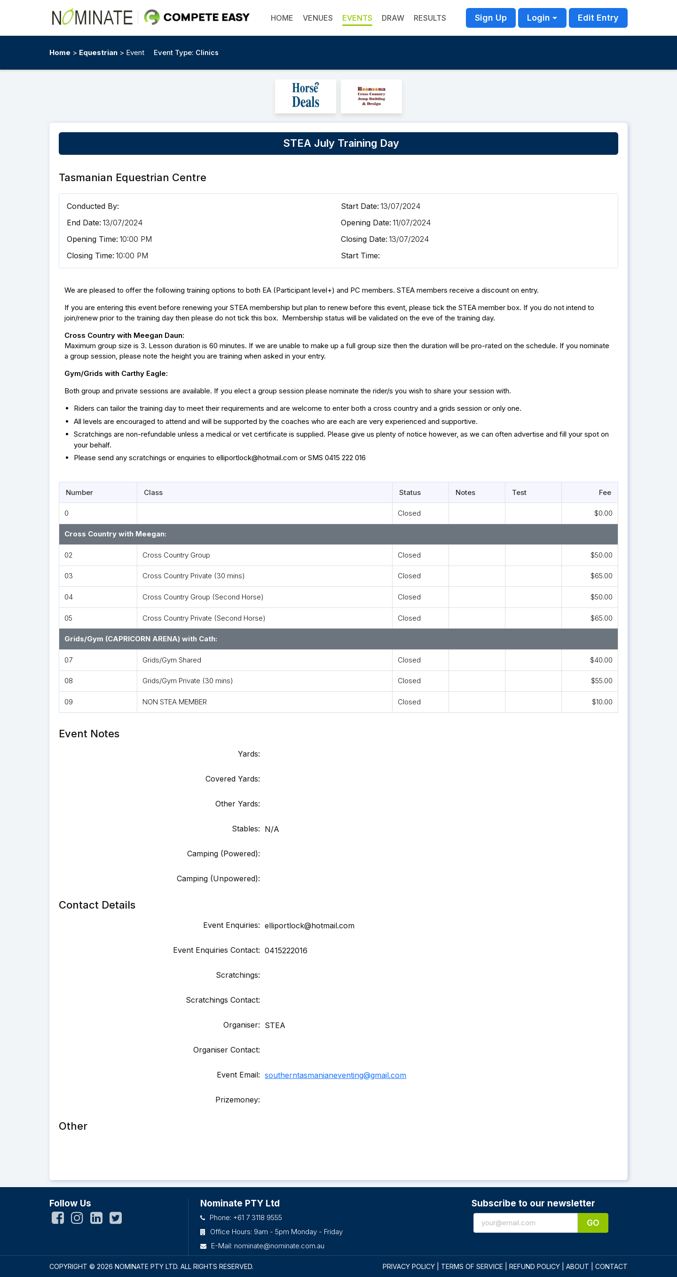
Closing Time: (90, 255)
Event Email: (238, 1074)
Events (357, 18)
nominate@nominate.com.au (279, 1245)
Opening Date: (366, 222)
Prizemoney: (237, 1099)
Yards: (249, 753)
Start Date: (360, 206)
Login (538, 18)
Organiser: (241, 1025)
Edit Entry (598, 18)
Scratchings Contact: (223, 1000)
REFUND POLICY (534, 1266)
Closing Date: (364, 239)
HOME (282, 18)
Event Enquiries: (231, 925)
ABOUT (577, 1266)
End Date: (84, 222)
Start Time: (360, 255)
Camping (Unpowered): (218, 878)
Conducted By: (93, 206)
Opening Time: (92, 239)
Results (430, 18)
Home (60, 52)
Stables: (246, 828)
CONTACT (611, 1266)
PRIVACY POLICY (409, 1266)
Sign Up (491, 18)
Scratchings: (238, 975)
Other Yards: (237, 803)
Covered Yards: (232, 778)
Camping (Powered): (223, 853)
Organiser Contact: (226, 1049)
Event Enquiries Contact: (216, 950)
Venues (318, 18)
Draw (393, 18)
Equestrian (98, 52)
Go (593, 1223)
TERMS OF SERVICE (472, 1266)
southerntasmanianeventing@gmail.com (335, 1075)
